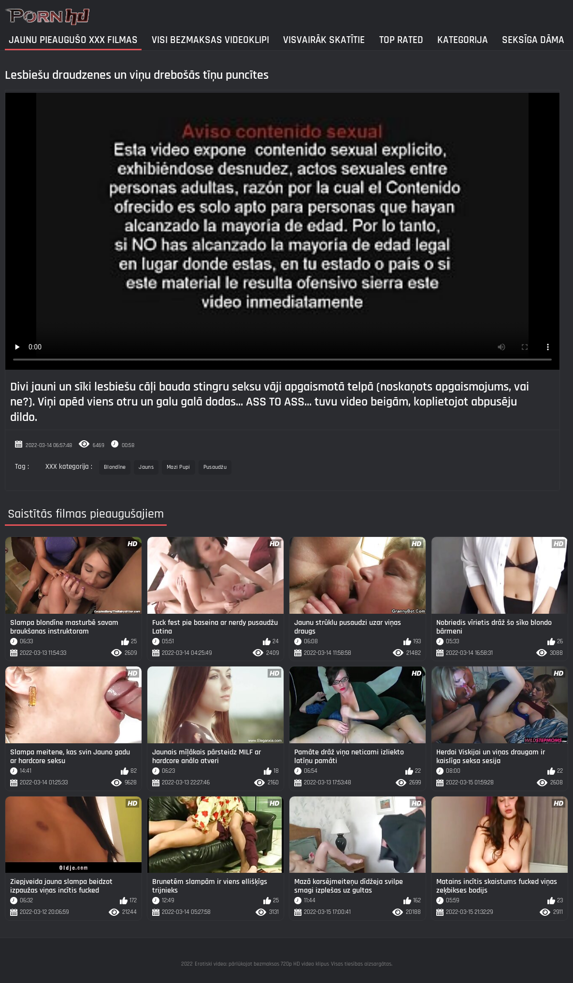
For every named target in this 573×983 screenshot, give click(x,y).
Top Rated (401, 39)
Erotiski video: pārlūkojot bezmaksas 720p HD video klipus (262, 964)
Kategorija (462, 39)
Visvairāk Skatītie (324, 39)
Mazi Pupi (178, 467)
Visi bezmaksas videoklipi (210, 39)
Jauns (146, 467)
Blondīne (115, 467)
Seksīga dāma (533, 39)
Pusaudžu (215, 467)
